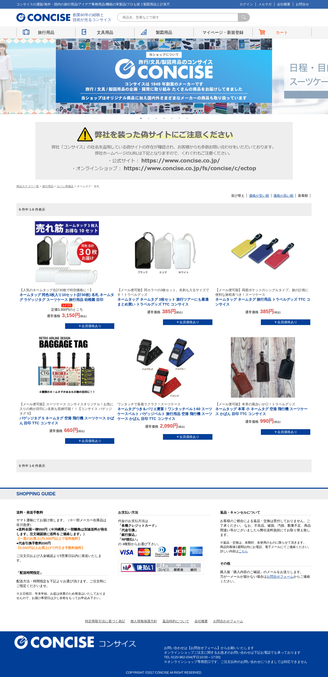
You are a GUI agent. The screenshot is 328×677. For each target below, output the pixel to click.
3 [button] (156, 118)
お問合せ (302, 4)
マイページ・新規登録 (222, 32)
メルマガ (265, 4)
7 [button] (187, 118)
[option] (164, 76)
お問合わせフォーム (228, 621)
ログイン (246, 4)
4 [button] (164, 118)
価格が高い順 (283, 196)
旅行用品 (46, 32)
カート (282, 32)
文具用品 (105, 32)
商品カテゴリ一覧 (27, 186)
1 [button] (141, 118)
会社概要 (283, 4)
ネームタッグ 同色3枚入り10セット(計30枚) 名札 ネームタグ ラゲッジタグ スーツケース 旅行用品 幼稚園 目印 (67, 295)
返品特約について (175, 621)
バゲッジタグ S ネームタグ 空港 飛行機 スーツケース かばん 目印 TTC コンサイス (67, 413)
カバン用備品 (65, 186)
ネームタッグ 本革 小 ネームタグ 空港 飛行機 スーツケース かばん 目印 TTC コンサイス (262, 409)
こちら (243, 551)
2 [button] (148, 118)
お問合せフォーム (280, 576)
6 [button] (179, 118)
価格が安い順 (259, 196)
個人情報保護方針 (143, 621)
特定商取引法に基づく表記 (105, 621)
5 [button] (171, 118)
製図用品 (164, 32)
